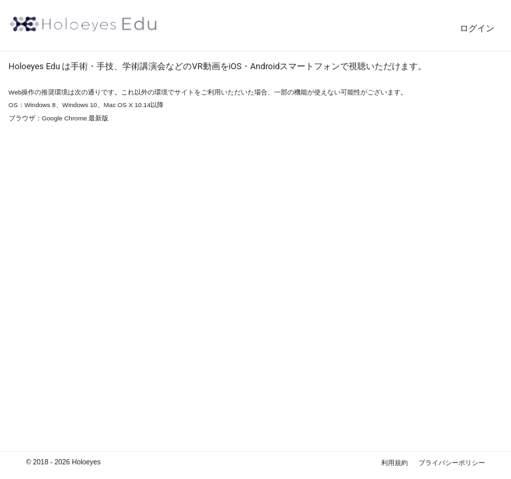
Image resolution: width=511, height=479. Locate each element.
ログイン (477, 28)
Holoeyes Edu (83, 24)
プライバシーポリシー (452, 462)
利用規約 (394, 462)
